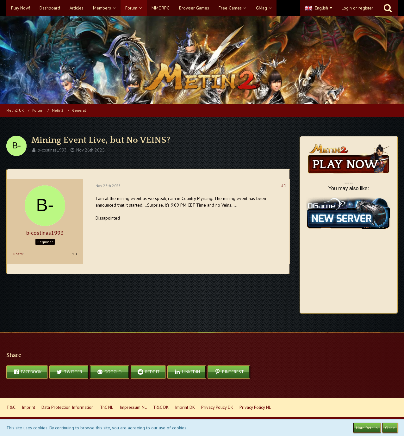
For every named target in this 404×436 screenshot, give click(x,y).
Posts (18, 254)
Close (390, 427)
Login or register (357, 8)
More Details (367, 427)
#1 (283, 185)
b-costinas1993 (52, 150)
